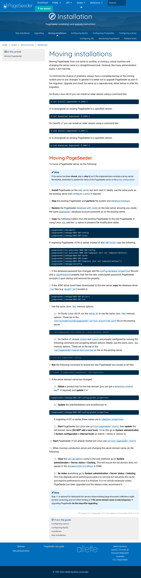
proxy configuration (125, 179)
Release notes (130, 38)
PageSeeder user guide (54, 546)
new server (83, 190)
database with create (87, 208)
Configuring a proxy (128, 33)
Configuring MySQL (79, 33)
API (69, 3)
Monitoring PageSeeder (109, 38)
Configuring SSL (87, 38)
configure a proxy (81, 193)
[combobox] (117, 3)
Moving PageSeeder (13, 56)
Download (42, 2)
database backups (120, 201)
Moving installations (57, 33)
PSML (56, 3)
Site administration (21, 551)
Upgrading (39, 33)
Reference (96, 3)
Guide (81, 3)
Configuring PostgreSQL (103, 33)
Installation (70, 16)
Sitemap (21, 546)
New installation (22, 33)
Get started (44, 8)
